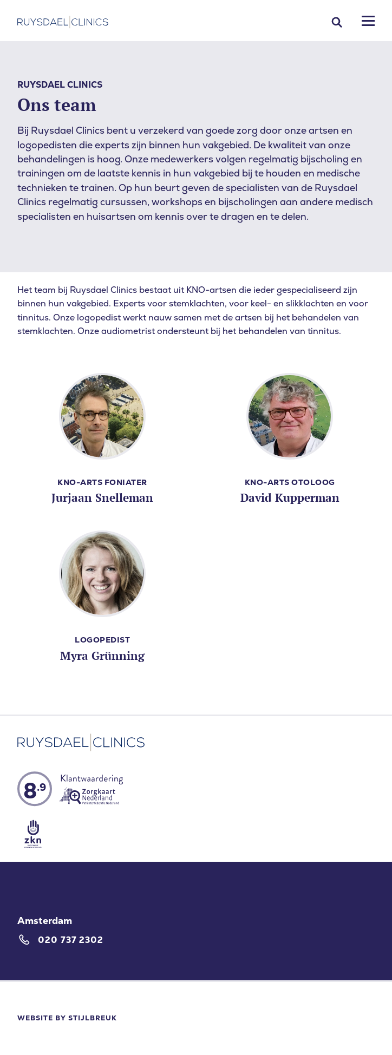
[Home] (62, 22)
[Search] (336, 22)
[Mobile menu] (368, 21)
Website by (67, 1018)
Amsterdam (44, 920)
